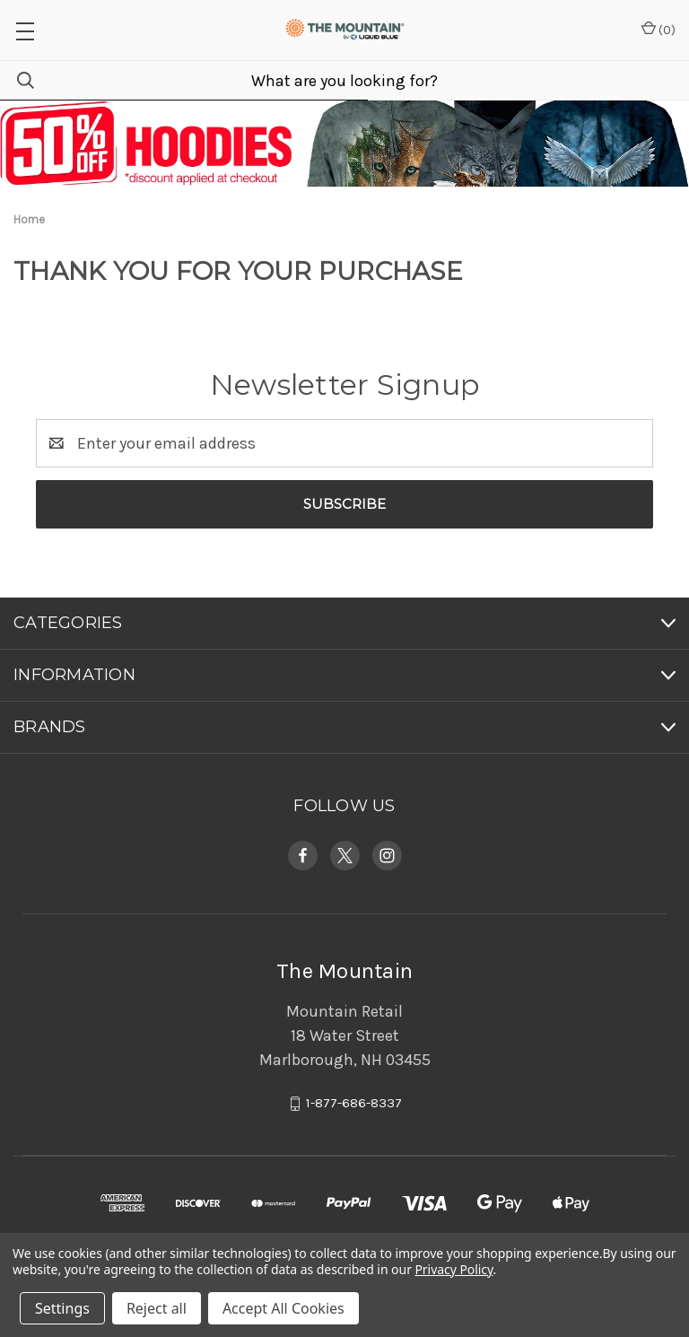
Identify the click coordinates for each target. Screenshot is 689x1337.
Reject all (156, 1308)
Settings (62, 1308)
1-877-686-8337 (354, 1104)
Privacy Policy (453, 1269)
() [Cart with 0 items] (658, 29)
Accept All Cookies (283, 1308)
